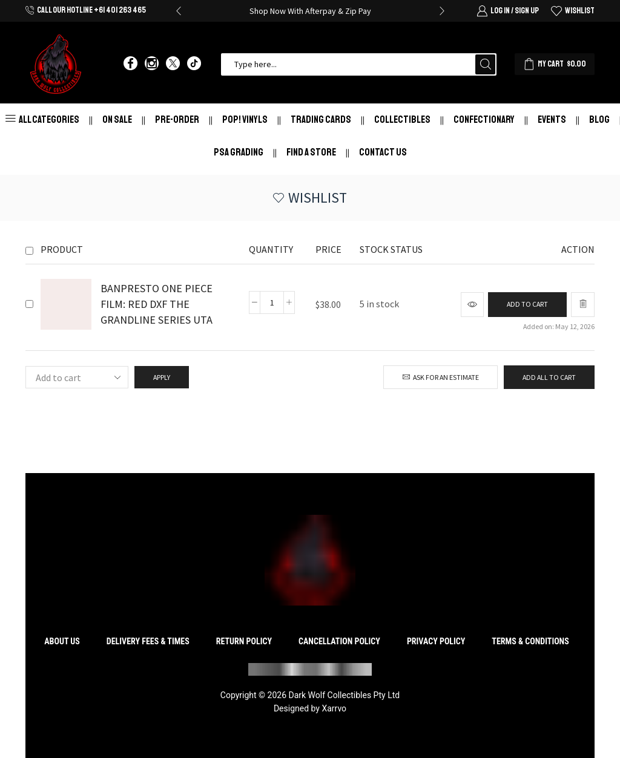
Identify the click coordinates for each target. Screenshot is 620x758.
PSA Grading (238, 152)
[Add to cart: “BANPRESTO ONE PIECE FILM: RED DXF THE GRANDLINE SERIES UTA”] (527, 304)
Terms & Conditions (530, 641)
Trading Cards (321, 119)
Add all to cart (549, 377)
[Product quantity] (271, 302)
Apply (161, 377)
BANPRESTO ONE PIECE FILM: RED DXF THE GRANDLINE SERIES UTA (157, 304)
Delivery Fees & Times (148, 641)
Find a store (311, 152)
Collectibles (402, 119)
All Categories (42, 119)
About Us (62, 641)
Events (552, 119)
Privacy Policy (436, 641)
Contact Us (383, 152)
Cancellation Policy (339, 641)
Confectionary (484, 119)
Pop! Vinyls (245, 119)
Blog (599, 119)
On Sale (117, 119)
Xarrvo (334, 708)
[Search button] (485, 64)
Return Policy (244, 641)
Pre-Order (177, 119)
